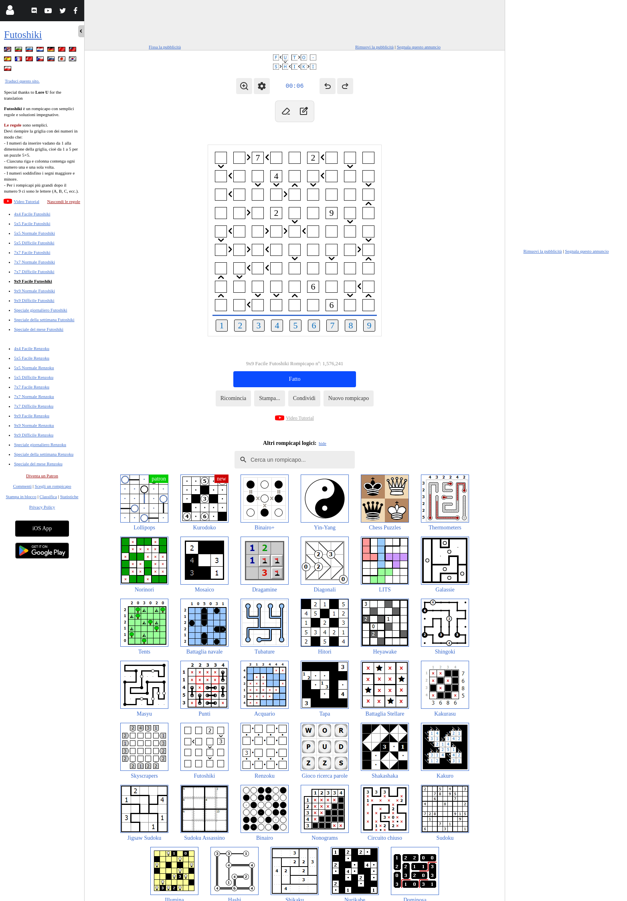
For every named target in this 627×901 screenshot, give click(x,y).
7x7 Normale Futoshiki (34, 261)
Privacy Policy (42, 507)
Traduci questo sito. (22, 80)
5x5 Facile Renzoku (31, 358)
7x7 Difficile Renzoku (33, 406)
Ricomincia (233, 398)
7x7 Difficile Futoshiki (34, 271)
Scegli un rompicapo (53, 486)
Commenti (22, 486)
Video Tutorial (26, 201)
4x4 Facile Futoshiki (32, 213)
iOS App (42, 528)
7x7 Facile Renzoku (31, 386)
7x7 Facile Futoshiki (32, 252)
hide (322, 443)
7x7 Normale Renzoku (34, 396)
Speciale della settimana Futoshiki (44, 319)
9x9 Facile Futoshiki (33, 281)
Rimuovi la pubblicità (374, 46)
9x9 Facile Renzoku (31, 415)
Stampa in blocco (21, 496)
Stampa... (269, 398)
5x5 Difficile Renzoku (33, 377)
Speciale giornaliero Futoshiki (40, 310)
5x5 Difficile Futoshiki (34, 242)
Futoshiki (23, 34)
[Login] (10, 11)
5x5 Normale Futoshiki (34, 233)
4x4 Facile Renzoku (31, 348)
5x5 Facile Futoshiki (32, 223)
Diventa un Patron (42, 475)
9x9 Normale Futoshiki (34, 290)
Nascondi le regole (63, 201)
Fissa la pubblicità (165, 46)
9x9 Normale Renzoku (34, 425)
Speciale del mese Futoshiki (38, 329)
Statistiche (69, 496)
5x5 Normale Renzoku (34, 367)
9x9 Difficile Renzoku (33, 434)
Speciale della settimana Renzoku (43, 454)
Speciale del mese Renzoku (38, 463)
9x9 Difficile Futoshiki (34, 300)
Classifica (48, 496)
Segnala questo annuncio (419, 46)
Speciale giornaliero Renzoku (40, 444)
